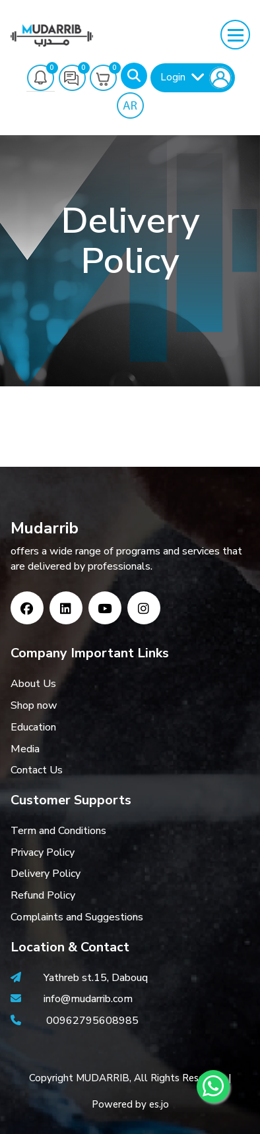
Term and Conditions (58, 830)
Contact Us (37, 770)
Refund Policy (43, 895)
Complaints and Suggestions (77, 917)
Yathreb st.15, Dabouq (96, 977)
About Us (33, 683)
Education (33, 727)
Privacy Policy (43, 852)
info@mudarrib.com (87, 999)
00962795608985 (92, 1020)
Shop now (34, 705)
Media (25, 749)
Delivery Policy (46, 873)
